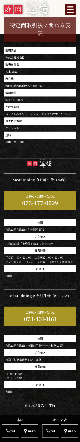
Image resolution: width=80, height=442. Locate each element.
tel (10, 431)
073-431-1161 (40, 316)
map (29, 431)
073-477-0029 (40, 200)
